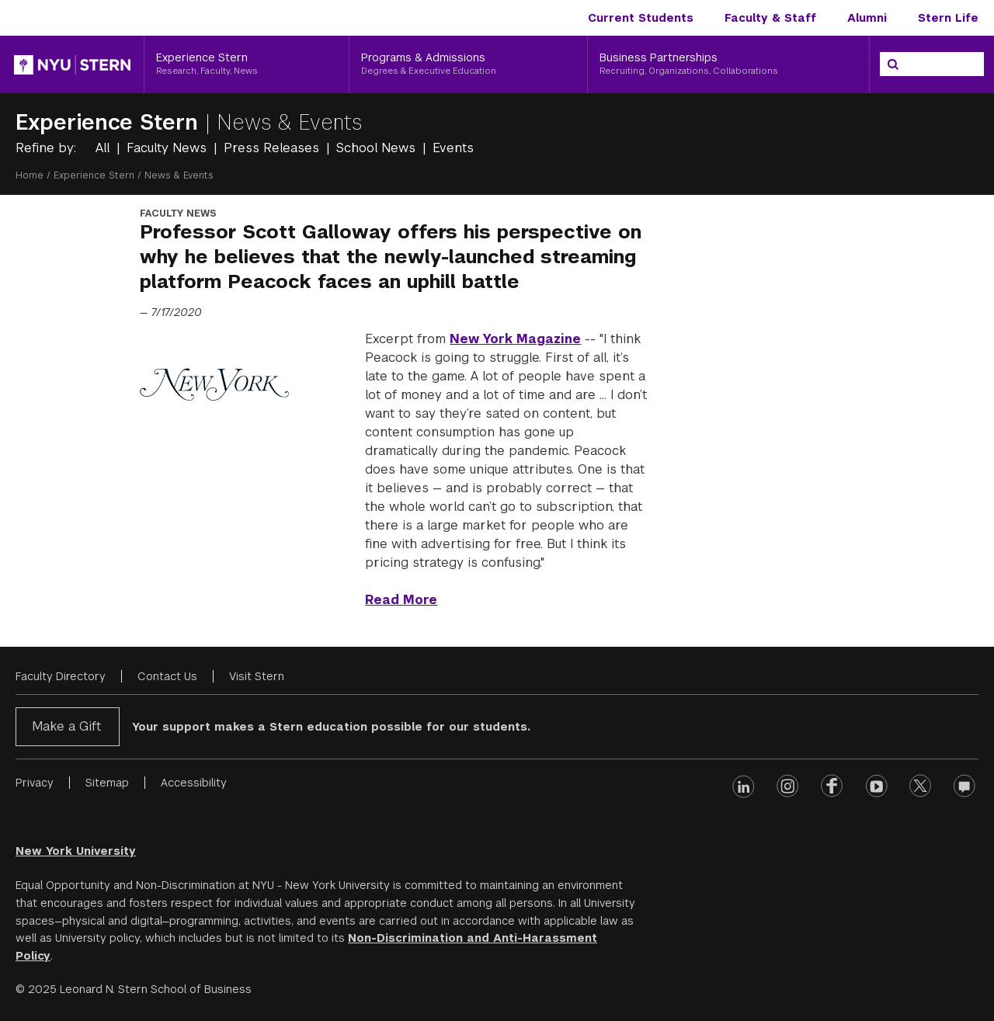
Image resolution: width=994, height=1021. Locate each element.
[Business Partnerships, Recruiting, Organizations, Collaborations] (728, 64)
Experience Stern (110, 122)
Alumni (867, 18)
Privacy (35, 783)
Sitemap (107, 783)
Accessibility (194, 783)
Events (453, 148)
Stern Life (948, 18)
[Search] (893, 64)
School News (377, 148)
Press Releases (273, 148)
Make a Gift (66, 726)
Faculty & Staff (770, 18)
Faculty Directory (61, 676)
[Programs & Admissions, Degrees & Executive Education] (468, 64)
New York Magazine (515, 339)
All (104, 148)
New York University (76, 851)
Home (29, 175)
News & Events (290, 122)
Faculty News (168, 148)
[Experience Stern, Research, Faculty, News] (246, 64)
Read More (401, 600)
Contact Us (167, 676)
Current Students (640, 18)
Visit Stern (256, 676)
